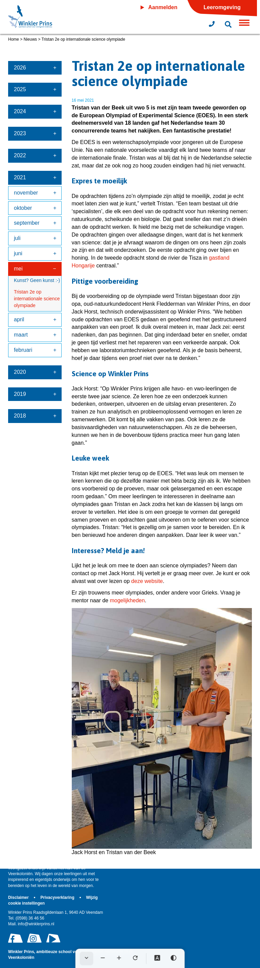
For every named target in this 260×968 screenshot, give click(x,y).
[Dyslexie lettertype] (157, 958)
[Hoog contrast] (173, 958)
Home (13, 39)
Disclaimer (19, 897)
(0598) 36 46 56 (26, 918)
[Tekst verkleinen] (103, 958)
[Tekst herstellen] (135, 958)
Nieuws (30, 39)
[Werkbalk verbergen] (86, 958)
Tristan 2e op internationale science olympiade (37, 298)
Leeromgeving (221, 7)
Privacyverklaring (57, 897)
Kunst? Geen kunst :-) (37, 280)
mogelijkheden (127, 600)
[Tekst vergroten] (119, 958)
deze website (147, 581)
